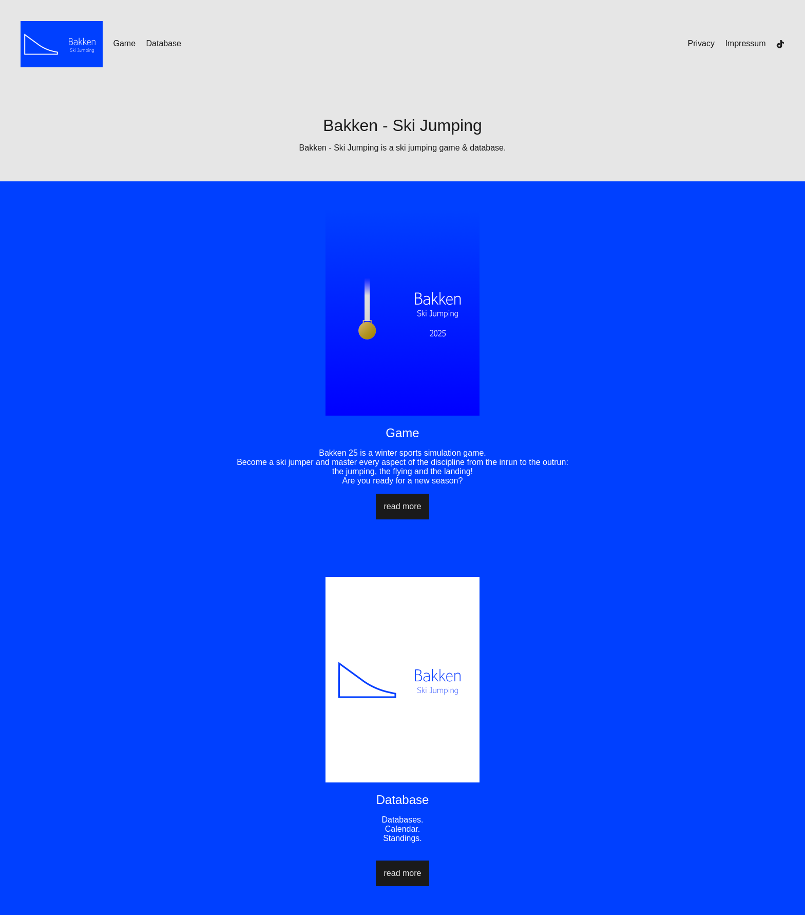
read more (402, 506)
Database (163, 43)
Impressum (745, 43)
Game (124, 43)
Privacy (701, 43)
